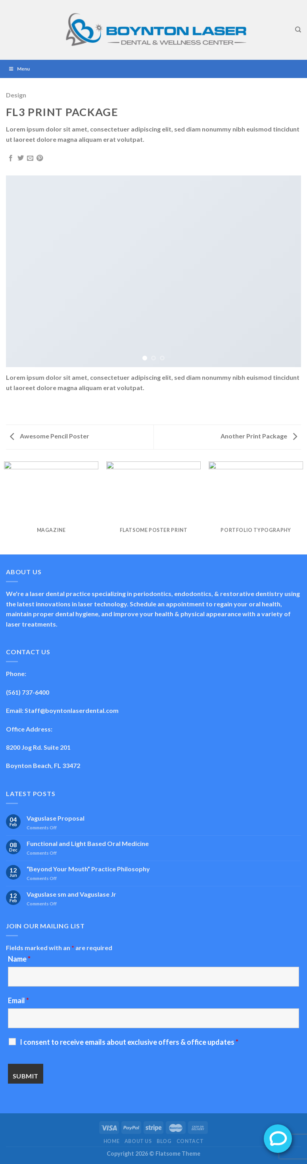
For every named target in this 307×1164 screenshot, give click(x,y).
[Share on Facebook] (11, 158)
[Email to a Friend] (30, 158)
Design (16, 95)
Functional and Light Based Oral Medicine (88, 843)
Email (18, 1000)
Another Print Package (259, 436)
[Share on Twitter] (20, 158)
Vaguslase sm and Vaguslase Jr (71, 894)
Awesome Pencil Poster (49, 436)
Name (19, 959)
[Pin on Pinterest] (39, 158)
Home (111, 1141)
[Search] (298, 29)
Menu (19, 69)
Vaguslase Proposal (55, 818)
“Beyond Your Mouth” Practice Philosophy (88, 869)
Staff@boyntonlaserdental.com (72, 710)
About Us (138, 1141)
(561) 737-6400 (27, 692)
